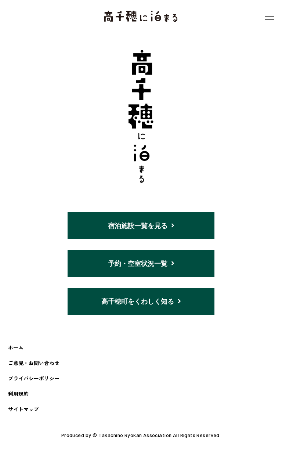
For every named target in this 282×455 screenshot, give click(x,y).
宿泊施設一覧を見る (141, 226)
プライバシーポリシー (33, 380)
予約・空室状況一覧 (141, 264)
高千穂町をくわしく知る (141, 303)
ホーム (16, 349)
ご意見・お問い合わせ (33, 364)
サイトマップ (23, 411)
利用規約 (18, 395)
